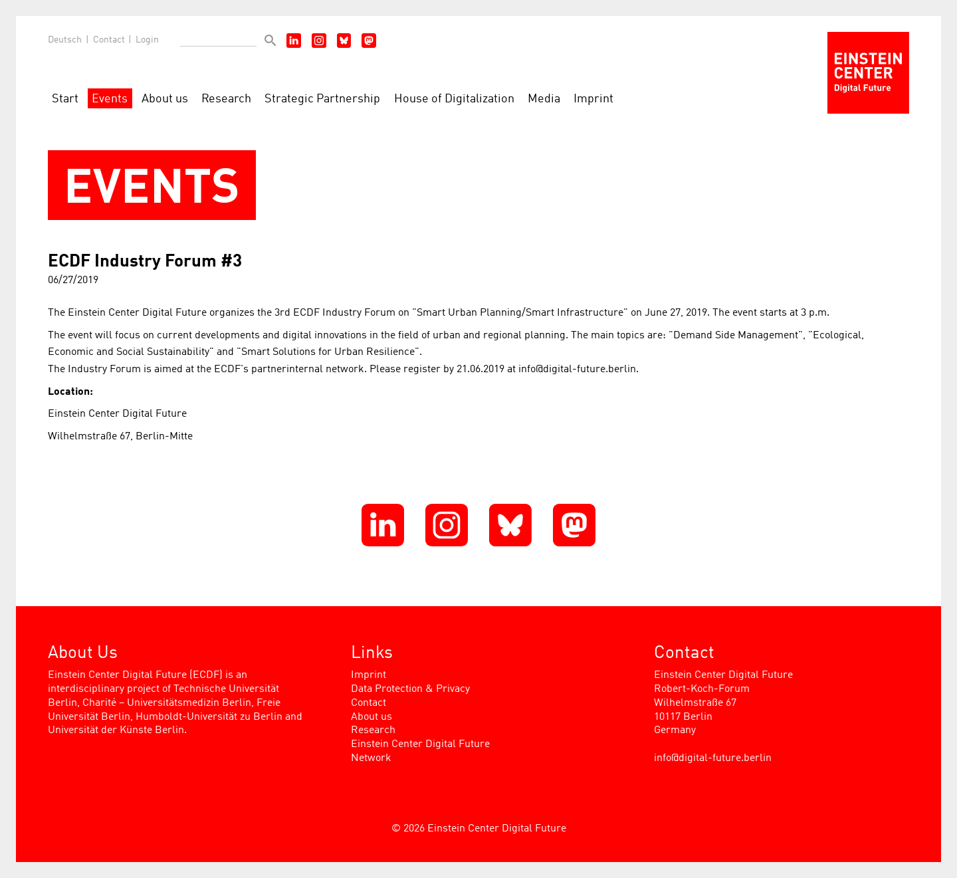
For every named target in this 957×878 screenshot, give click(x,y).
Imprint (593, 99)
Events (110, 99)
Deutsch (65, 40)
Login (147, 40)
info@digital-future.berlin (713, 758)
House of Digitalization (454, 99)
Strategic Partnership (322, 99)
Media (544, 99)
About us (165, 99)
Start (65, 99)
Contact (109, 40)
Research (226, 99)
